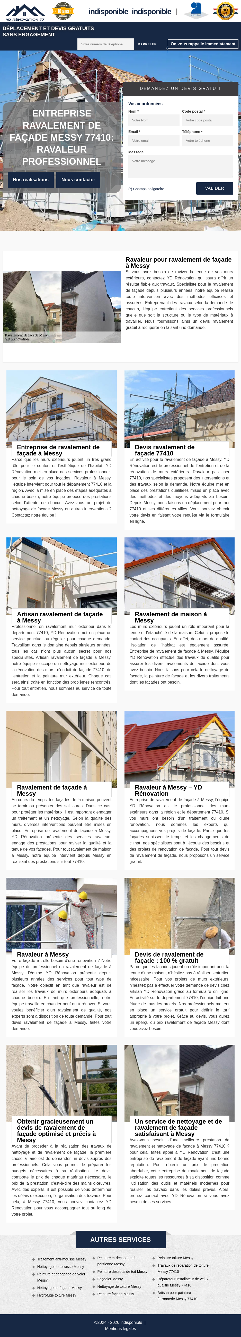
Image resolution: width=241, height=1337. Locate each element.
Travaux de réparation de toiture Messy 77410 (183, 1268)
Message (136, 152)
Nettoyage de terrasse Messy (60, 1267)
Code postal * (193, 111)
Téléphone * (192, 132)
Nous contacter (78, 179)
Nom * (133, 111)
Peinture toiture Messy (175, 1258)
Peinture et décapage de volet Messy (61, 1277)
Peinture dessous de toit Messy (122, 1271)
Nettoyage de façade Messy (59, 1288)
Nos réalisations (31, 179)
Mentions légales (120, 1328)
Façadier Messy (110, 1279)
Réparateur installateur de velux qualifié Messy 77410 (182, 1282)
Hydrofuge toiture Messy (56, 1295)
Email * (134, 132)
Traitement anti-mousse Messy (61, 1259)
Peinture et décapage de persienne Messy (117, 1261)
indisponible (108, 11)
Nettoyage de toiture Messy (119, 1286)
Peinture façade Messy (115, 1294)
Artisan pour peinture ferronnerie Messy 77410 (177, 1296)
